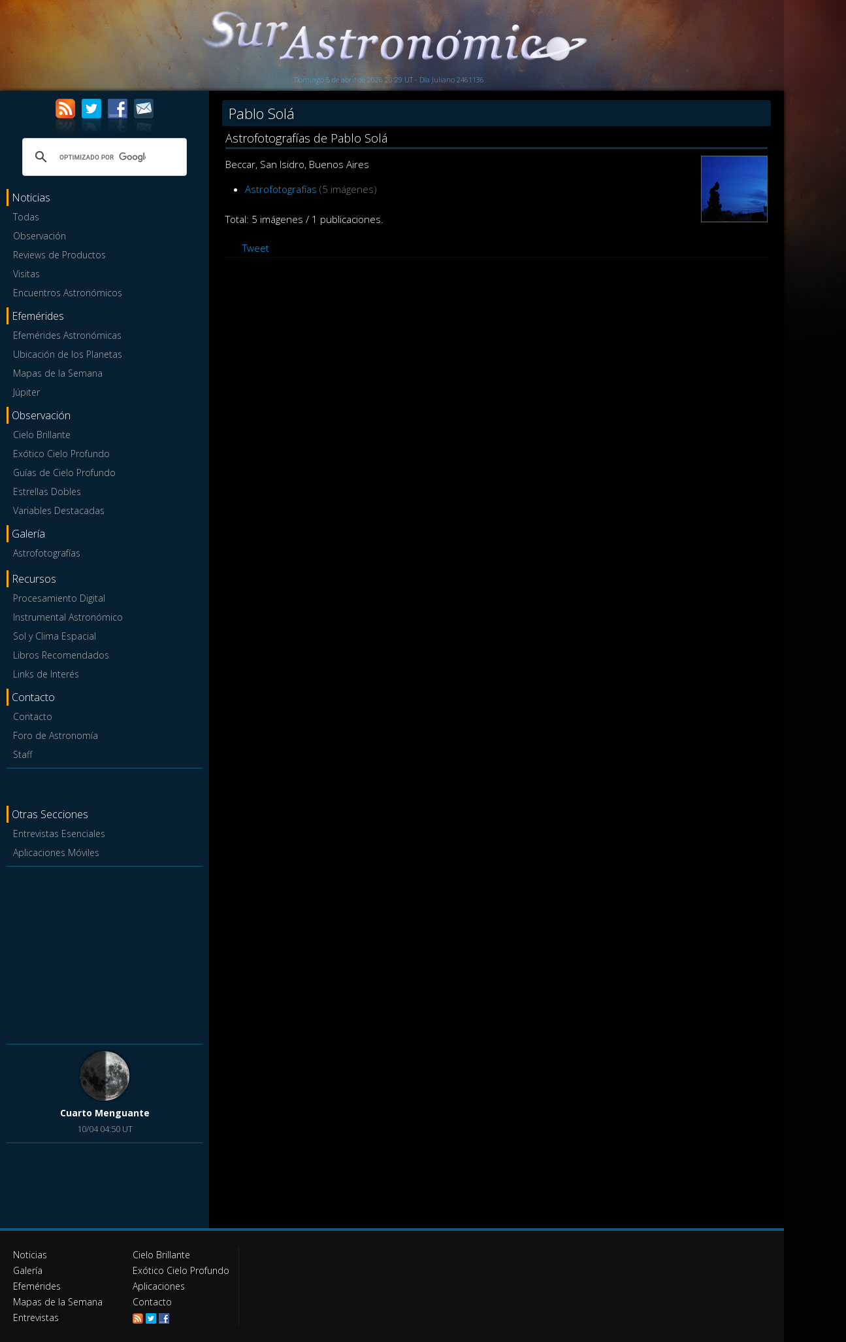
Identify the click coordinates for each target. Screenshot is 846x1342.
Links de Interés (46, 674)
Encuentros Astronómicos (67, 292)
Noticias (30, 1254)
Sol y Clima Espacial (54, 636)
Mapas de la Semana (58, 373)
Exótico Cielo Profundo (61, 453)
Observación (39, 236)
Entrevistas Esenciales (59, 833)
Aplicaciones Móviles (56, 852)
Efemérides (37, 1286)
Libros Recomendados (61, 655)
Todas (26, 217)
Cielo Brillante (42, 434)
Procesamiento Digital (59, 598)
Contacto (32, 716)
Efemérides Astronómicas (67, 335)
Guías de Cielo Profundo (64, 472)
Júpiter (26, 392)
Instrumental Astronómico (68, 617)
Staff (22, 754)
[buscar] (102, 157)
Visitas (26, 273)
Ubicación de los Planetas (67, 354)
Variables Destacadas (59, 510)
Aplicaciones (159, 1286)
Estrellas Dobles (47, 491)
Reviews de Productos (59, 255)
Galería (27, 1270)
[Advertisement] (105, 953)
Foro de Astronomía (55, 735)
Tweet (255, 247)
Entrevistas (36, 1317)
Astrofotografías (46, 553)
